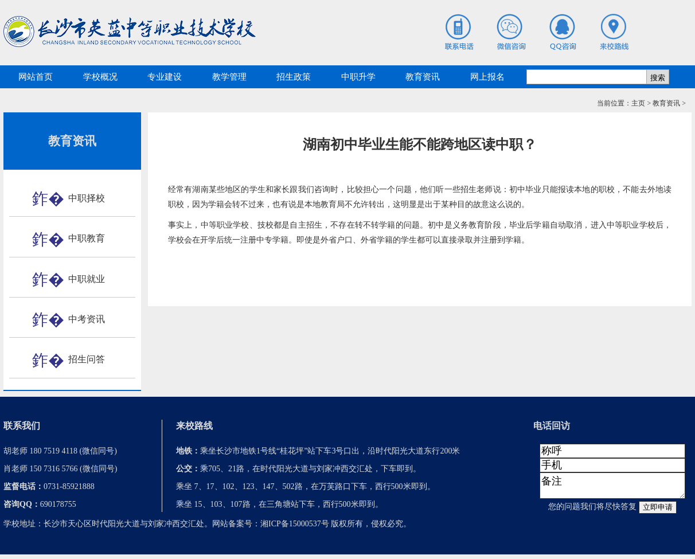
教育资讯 (422, 76)
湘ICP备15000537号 (294, 528)
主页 (638, 103)
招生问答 (86, 359)
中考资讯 (86, 319)
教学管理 (229, 76)
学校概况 (100, 76)
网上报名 (487, 76)
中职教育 (86, 238)
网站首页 (35, 76)
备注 (612, 487)
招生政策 (293, 76)
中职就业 (86, 279)
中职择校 (86, 198)
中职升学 (358, 76)
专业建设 (164, 76)
